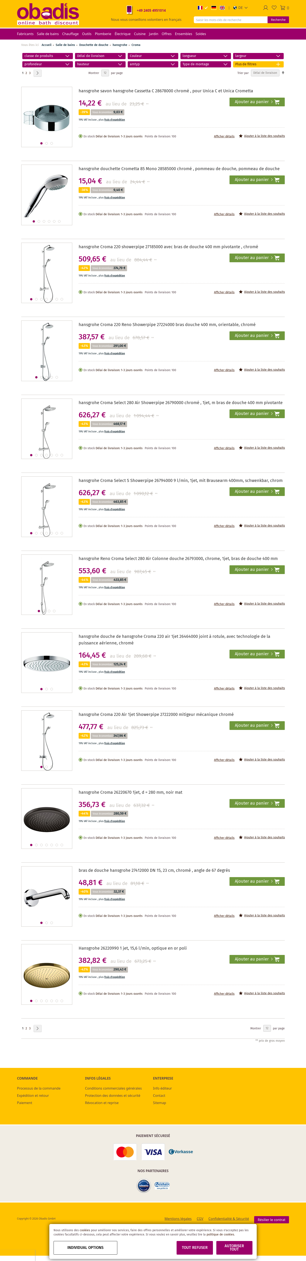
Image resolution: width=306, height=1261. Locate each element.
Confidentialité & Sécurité (228, 1218)
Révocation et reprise (102, 1102)
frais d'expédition (114, 120)
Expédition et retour (33, 1095)
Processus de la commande (39, 1088)
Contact (159, 1095)
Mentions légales (178, 1218)
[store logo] (48, 14)
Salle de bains (66, 45)
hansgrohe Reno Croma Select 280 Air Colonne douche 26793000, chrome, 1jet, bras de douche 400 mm (178, 559)
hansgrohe (120, 45)
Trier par (243, 73)
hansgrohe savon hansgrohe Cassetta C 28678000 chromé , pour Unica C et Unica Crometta (166, 91)
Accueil (46, 45)
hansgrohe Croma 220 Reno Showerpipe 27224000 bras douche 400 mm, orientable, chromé (167, 325)
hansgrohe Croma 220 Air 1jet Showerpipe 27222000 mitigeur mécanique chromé (156, 714)
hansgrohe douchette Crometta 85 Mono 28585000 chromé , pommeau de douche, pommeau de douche (179, 169)
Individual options (85, 1248)
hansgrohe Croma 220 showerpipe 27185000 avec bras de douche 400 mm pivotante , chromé (168, 247)
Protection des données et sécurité (112, 1095)
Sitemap (159, 1102)
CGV (200, 1218)
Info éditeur (162, 1088)
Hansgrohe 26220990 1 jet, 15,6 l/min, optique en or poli (133, 948)
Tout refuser (195, 1248)
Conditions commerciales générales (113, 1088)
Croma (136, 45)
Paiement (24, 1102)
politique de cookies (220, 1234)
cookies (85, 1230)
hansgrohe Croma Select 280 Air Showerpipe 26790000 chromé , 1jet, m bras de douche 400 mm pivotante (181, 403)
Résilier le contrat (271, 1219)
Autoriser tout (234, 1247)
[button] (240, 7)
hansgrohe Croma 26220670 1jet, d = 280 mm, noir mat (130, 792)
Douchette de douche (94, 45)
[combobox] (231, 19)
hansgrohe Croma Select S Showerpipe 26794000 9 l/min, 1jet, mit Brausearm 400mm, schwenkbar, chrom (181, 480)
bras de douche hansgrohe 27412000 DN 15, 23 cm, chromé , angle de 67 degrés (154, 870)
